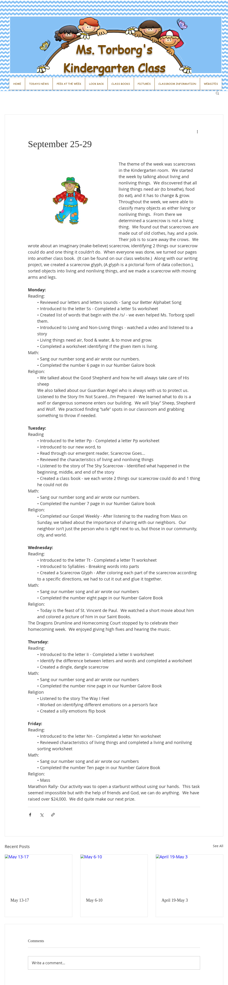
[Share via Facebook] (30, 814)
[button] (217, 93)
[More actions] (197, 131)
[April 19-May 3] (189, 873)
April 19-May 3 (174, 900)
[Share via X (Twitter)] (41, 814)
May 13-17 (19, 900)
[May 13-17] (38, 873)
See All (218, 846)
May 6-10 (94, 900)
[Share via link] (53, 814)
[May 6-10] (114, 873)
